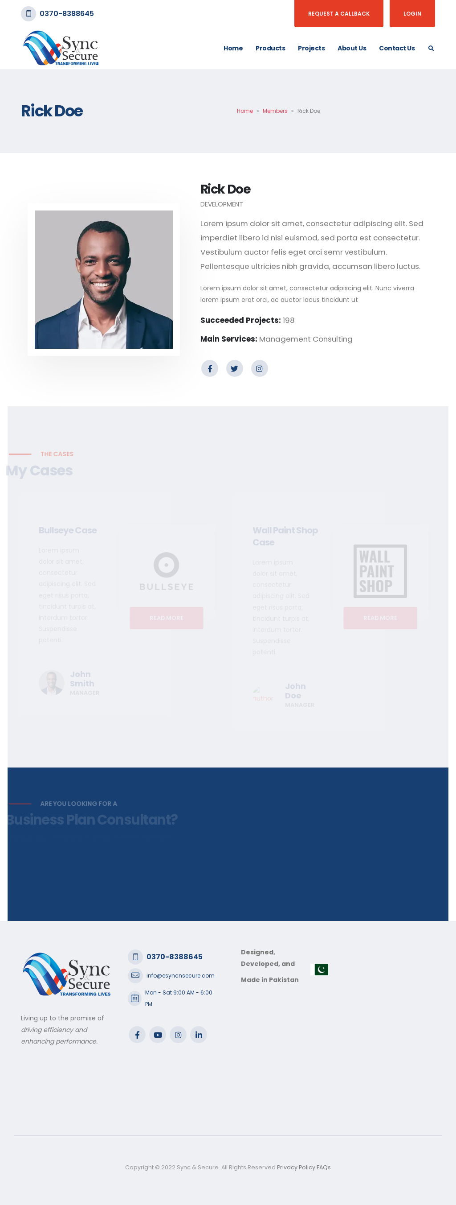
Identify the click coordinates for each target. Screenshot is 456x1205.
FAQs (324, 1167)
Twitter (234, 368)
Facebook (209, 368)
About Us (352, 48)
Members (275, 111)
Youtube (157, 1034)
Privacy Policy (296, 1167)
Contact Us (397, 48)
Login (412, 13)
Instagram (259, 368)
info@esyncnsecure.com (181, 975)
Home (233, 48)
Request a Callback (339, 13)
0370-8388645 (67, 13)
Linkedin (198, 1034)
